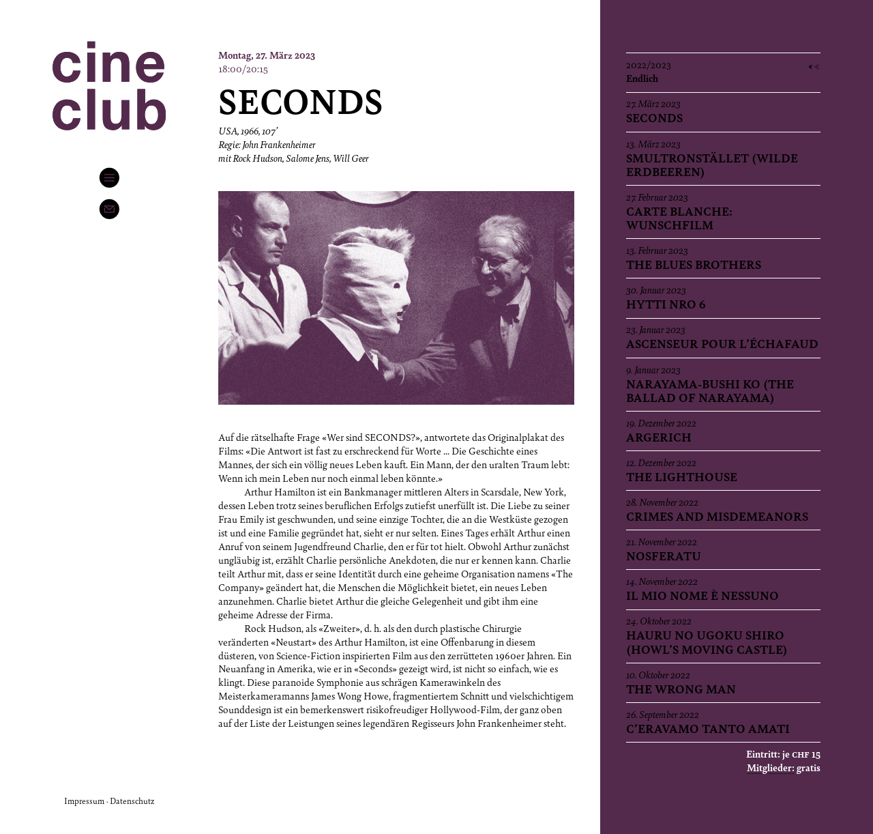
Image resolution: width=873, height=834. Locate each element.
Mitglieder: (771, 767)
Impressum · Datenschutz (109, 800)
